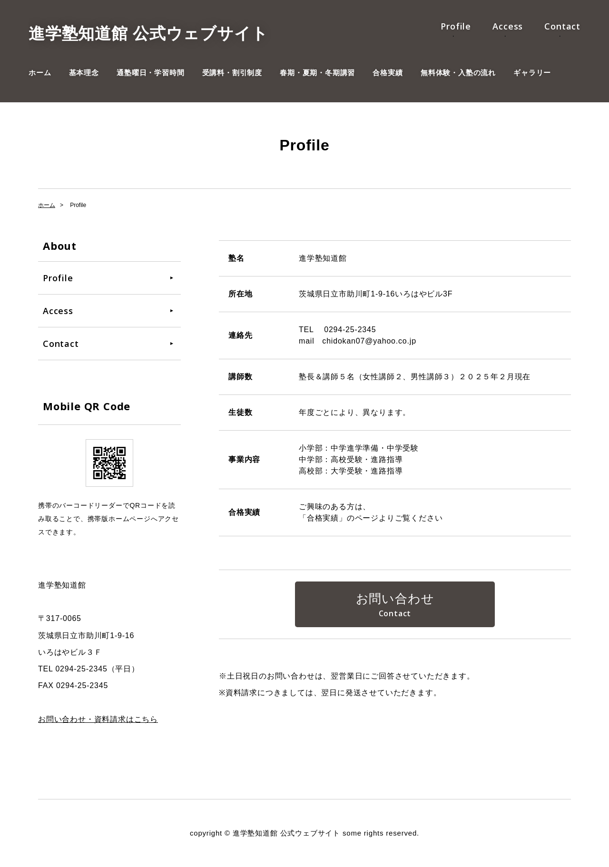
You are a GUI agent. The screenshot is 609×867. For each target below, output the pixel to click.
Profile (456, 26)
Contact (562, 26)
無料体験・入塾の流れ (458, 73)
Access (507, 26)
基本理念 (84, 73)
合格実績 (388, 73)
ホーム (40, 73)
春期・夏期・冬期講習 (317, 73)
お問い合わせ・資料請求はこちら (98, 719)
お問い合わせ (395, 598)
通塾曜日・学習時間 (150, 73)
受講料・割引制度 (232, 73)
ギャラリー (532, 73)
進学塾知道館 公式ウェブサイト (148, 33)
